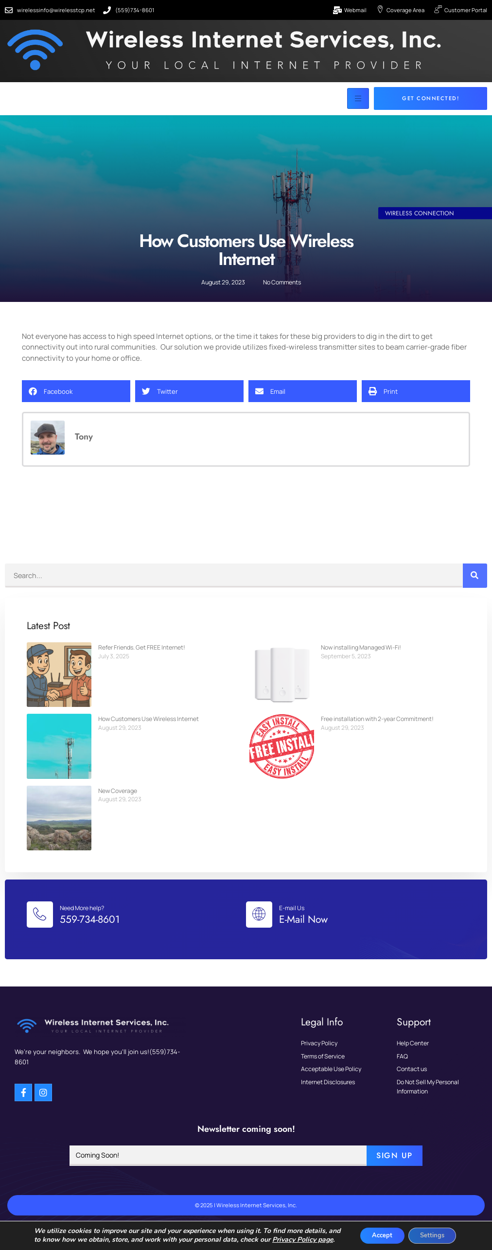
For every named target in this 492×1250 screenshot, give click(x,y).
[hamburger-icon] (358, 98)
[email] (218, 1164)
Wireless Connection (420, 228)
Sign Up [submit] (394, 1164)
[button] (76, 393)
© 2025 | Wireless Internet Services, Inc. (246, 1214)
